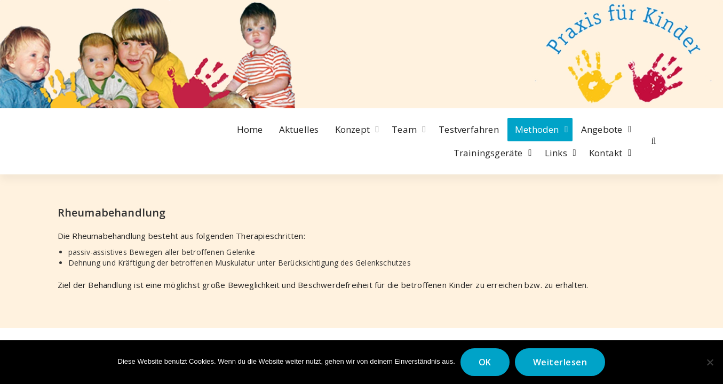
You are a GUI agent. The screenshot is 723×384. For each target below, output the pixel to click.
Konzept (352, 129)
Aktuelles (299, 129)
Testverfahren (469, 129)
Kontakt (605, 153)
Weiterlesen (560, 362)
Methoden (537, 129)
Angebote (602, 129)
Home (250, 129)
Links (556, 153)
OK (485, 362)
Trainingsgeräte (488, 153)
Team (404, 129)
